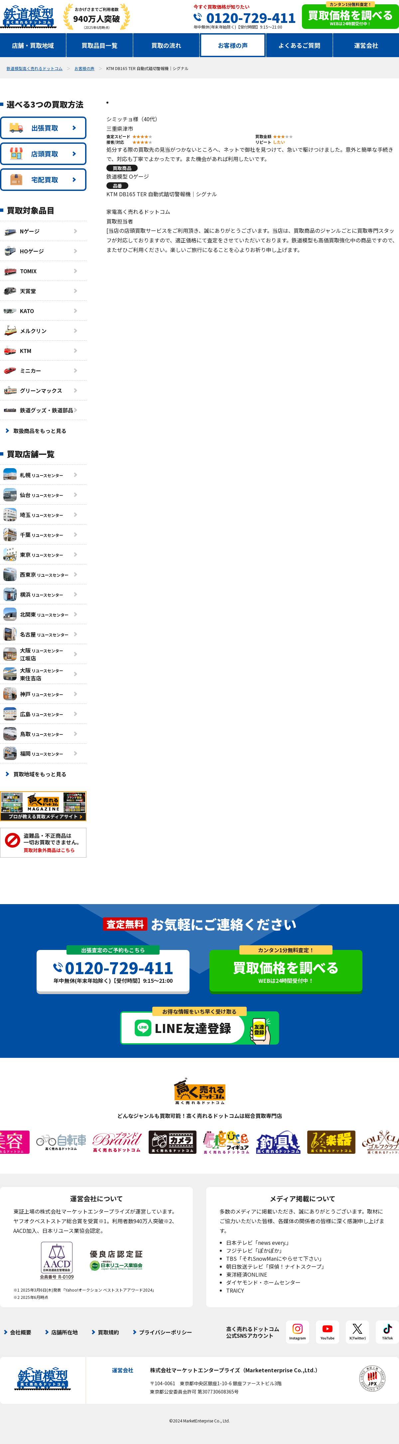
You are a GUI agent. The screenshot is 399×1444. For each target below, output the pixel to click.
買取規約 (108, 1332)
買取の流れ (166, 45)
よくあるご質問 (299, 45)
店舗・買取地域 (33, 45)
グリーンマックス (32, 390)
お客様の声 (233, 45)
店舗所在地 (64, 1332)
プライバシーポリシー (165, 1332)
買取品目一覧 (99, 45)
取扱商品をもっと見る (39, 431)
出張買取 (34, 127)
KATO (18, 311)
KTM (17, 351)
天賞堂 (19, 291)
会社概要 (20, 1332)
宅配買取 (34, 179)
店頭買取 (34, 153)
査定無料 (125, 923)
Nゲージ (21, 231)
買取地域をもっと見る (39, 774)
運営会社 (366, 45)
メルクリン (25, 331)
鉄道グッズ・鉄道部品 (38, 410)
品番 (117, 185)
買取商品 (122, 168)
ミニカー (22, 371)
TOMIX (20, 271)
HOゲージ (23, 251)
